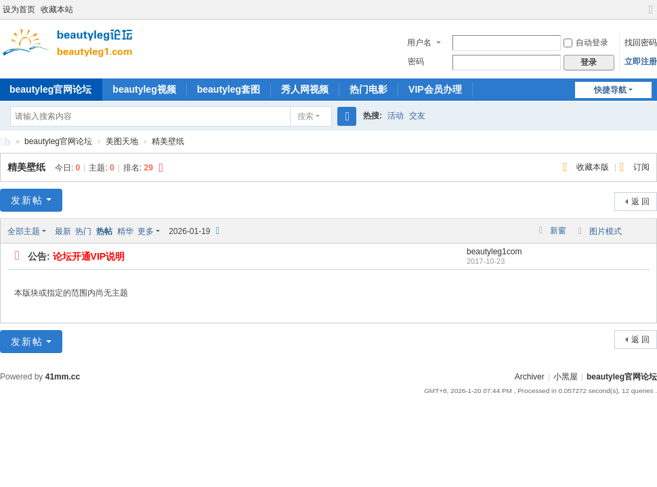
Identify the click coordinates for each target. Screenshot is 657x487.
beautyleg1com (494, 251)
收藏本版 (593, 167)
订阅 (641, 167)
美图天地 (122, 141)
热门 (83, 231)
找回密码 (640, 42)
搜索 (305, 116)
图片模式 (605, 231)
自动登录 (586, 42)
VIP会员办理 (435, 89)
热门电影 (368, 89)
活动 (395, 115)
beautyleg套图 (228, 89)
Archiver (530, 376)
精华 (125, 231)
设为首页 (19, 9)
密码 (416, 61)
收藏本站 (57, 9)
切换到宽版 (651, 15)
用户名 (419, 42)
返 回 (640, 201)
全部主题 (23, 231)
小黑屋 (565, 376)
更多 (145, 231)
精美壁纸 (168, 141)
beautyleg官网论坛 (5, 144)
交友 (417, 115)
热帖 (104, 231)
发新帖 (27, 200)
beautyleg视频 (143, 89)
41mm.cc (62, 376)
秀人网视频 (304, 89)
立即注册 (640, 61)
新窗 (558, 230)
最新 (63, 231)
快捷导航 (610, 90)
